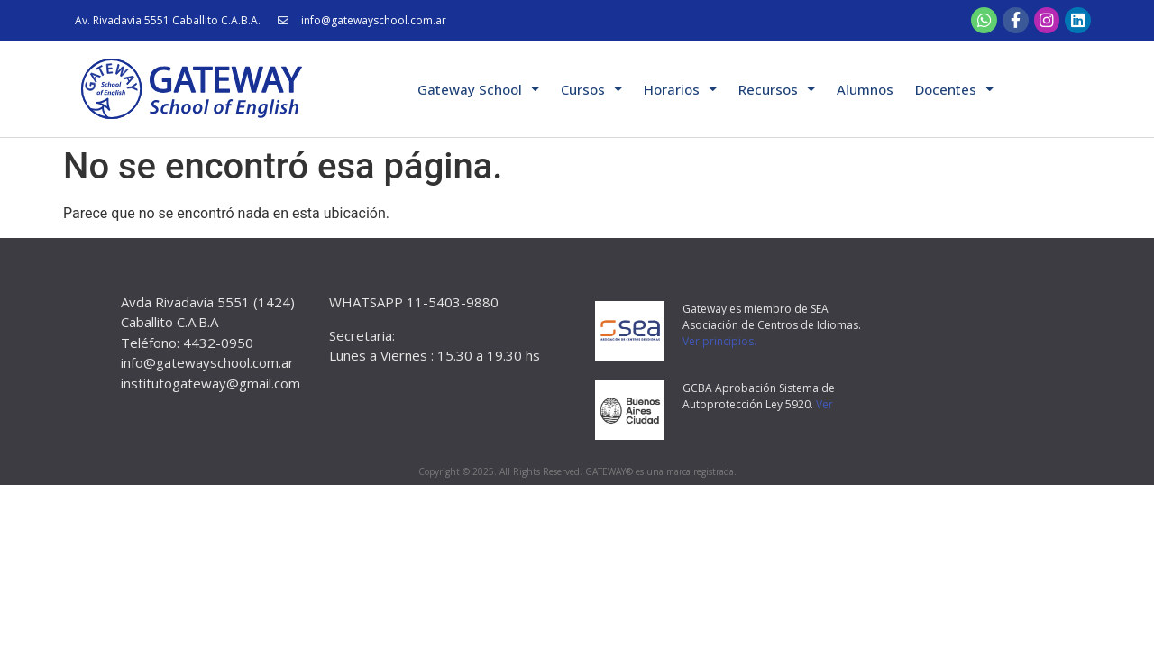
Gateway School (478, 89)
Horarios (680, 89)
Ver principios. (719, 341)
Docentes (954, 89)
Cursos (591, 89)
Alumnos (865, 89)
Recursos (776, 89)
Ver (824, 404)
